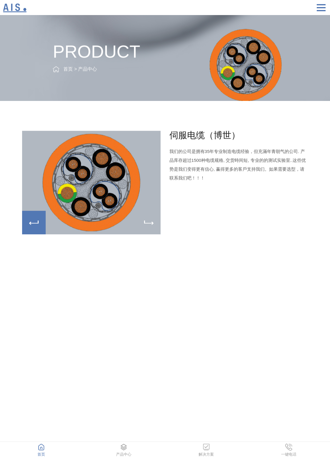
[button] (149, 223)
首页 (68, 69)
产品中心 (87, 69)
